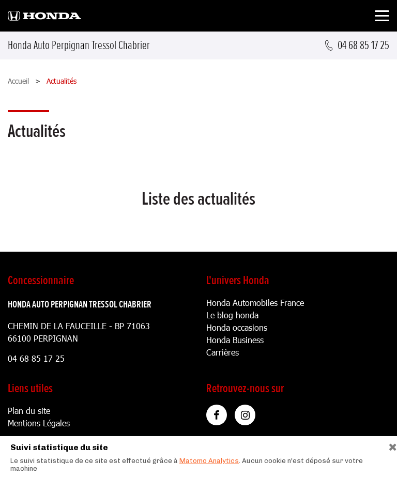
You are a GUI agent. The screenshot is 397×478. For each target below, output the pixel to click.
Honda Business (235, 340)
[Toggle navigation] (382, 17)
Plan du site (29, 410)
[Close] (389, 444)
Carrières (222, 352)
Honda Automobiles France (255, 302)
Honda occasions (236, 327)
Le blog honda (232, 315)
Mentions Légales (39, 423)
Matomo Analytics (209, 461)
